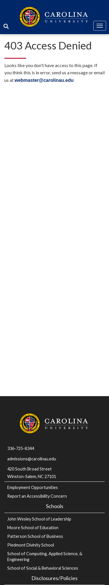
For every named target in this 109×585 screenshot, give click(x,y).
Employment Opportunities (32, 487)
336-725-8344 (20, 448)
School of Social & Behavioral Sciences (42, 568)
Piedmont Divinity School (30, 544)
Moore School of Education (32, 527)
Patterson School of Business (35, 536)
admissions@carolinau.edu (31, 458)
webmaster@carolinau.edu (44, 80)
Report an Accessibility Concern (37, 496)
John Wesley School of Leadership (39, 518)
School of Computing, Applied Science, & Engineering (44, 556)
